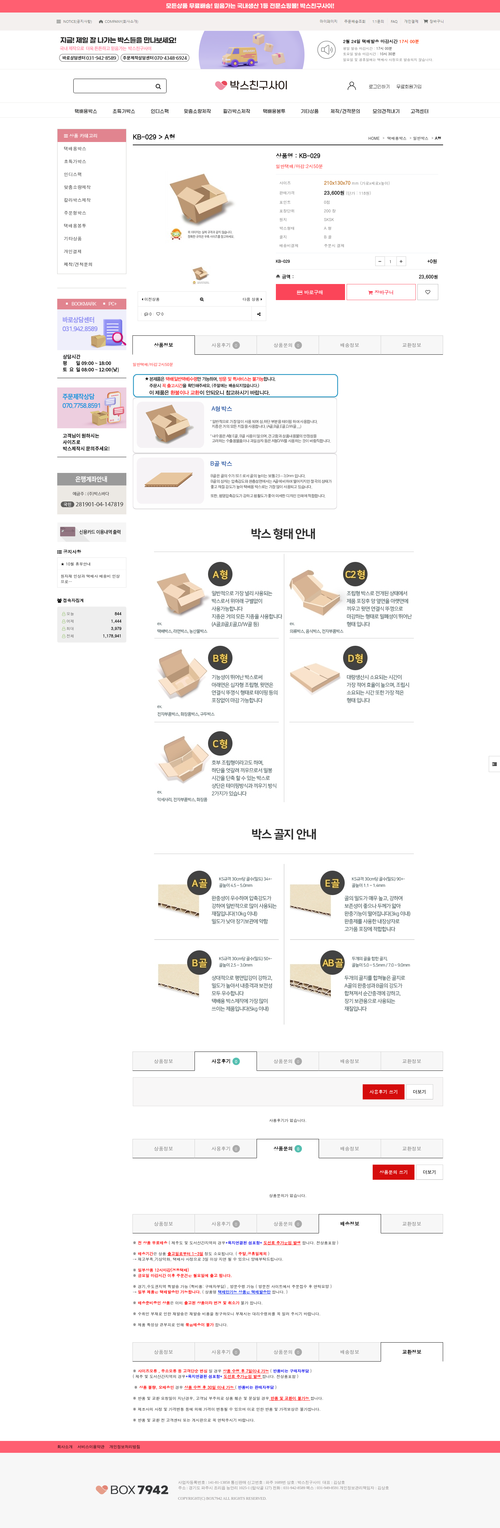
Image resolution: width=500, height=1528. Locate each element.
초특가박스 (75, 161)
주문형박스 (75, 212)
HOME (374, 138)
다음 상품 (252, 299)
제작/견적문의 (78, 264)
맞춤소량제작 (77, 187)
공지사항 (72, 551)
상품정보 (163, 345)
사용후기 (225, 345)
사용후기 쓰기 (383, 1091)
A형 (438, 138)
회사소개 (65, 1446)
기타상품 (73, 238)
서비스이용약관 (91, 1446)
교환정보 (412, 345)
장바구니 (381, 292)
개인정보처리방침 (124, 1446)
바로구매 (310, 292)
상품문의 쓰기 (393, 1172)
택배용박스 (75, 148)
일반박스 (420, 138)
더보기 (419, 1091)
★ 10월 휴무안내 (76, 563)
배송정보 (349, 345)
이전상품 (151, 299)
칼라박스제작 (77, 200)
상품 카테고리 (81, 135)
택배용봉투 (75, 225)
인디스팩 (73, 174)
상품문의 (287, 345)
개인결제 (73, 251)
